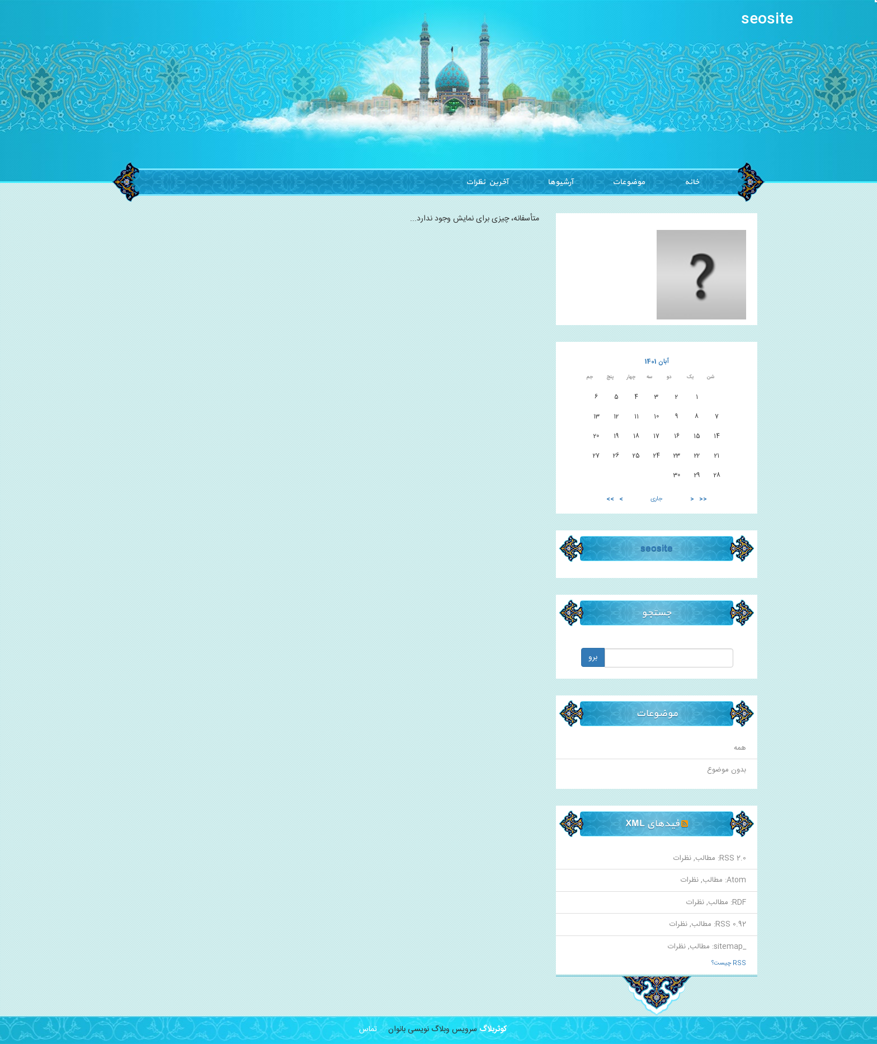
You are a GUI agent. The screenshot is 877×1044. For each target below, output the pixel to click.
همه (740, 748)
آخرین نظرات (487, 182)
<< (703, 499)
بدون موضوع (726, 770)
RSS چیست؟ (728, 963)
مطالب (705, 858)
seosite (767, 20)
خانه (692, 182)
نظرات (682, 858)
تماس (368, 1029)
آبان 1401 (657, 361)
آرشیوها (560, 182)
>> (610, 499)
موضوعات (628, 182)
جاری (656, 499)
